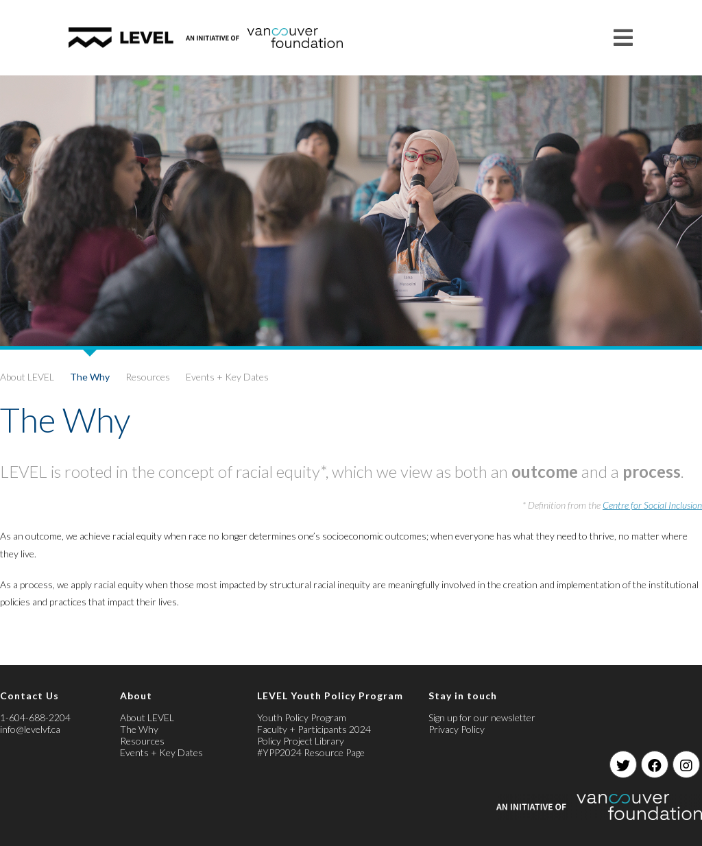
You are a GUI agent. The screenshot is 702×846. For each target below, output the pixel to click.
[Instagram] (686, 764)
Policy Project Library (300, 741)
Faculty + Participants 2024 (314, 729)
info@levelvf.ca (30, 729)
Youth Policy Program (301, 717)
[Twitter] (623, 764)
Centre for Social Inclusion (652, 505)
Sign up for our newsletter (481, 717)
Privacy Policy (456, 729)
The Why (90, 377)
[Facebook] (654, 764)
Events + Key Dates (227, 377)
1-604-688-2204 (35, 717)
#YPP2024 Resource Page (311, 752)
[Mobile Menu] (623, 37)
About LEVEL (27, 377)
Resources (147, 377)
